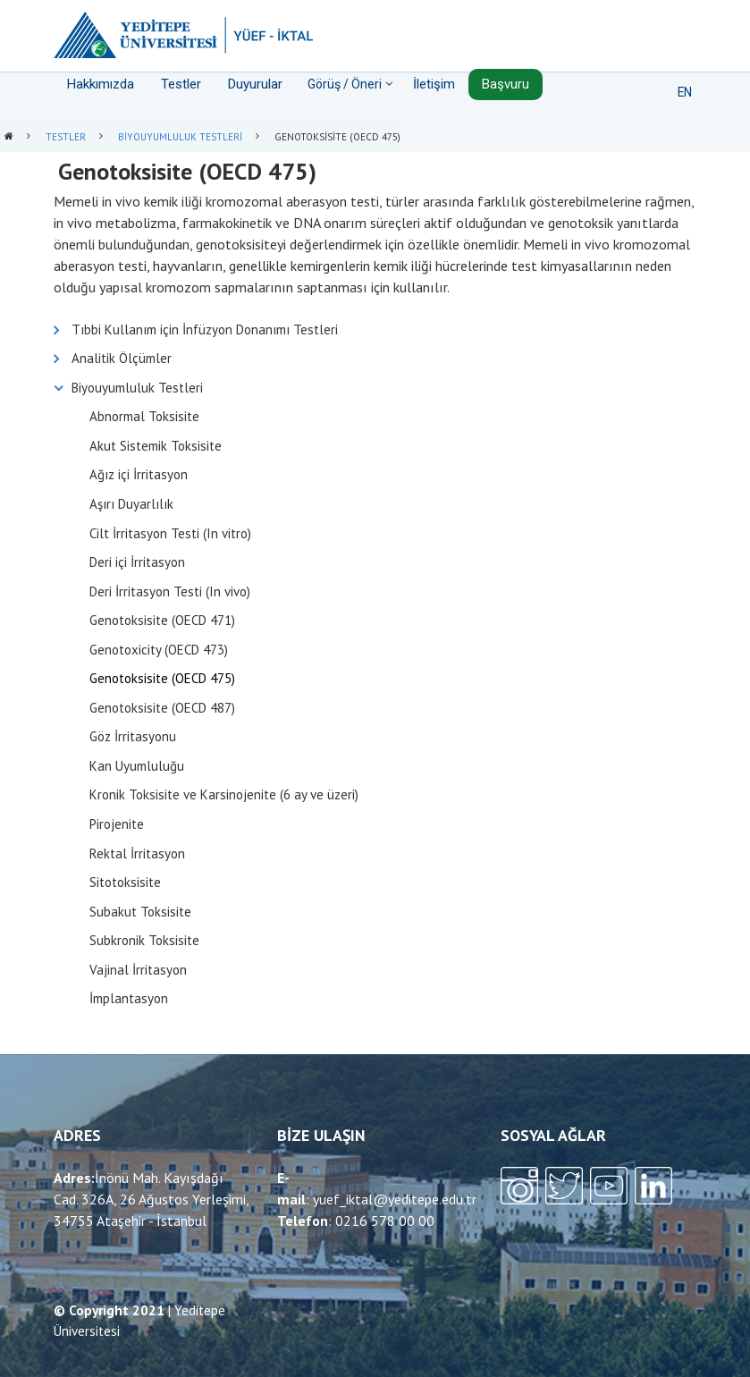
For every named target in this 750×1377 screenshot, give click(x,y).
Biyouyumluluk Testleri (180, 137)
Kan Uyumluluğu (136, 765)
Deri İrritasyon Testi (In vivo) (169, 591)
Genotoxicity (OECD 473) (158, 649)
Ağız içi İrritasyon (138, 474)
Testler (181, 84)
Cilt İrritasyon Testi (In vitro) (170, 533)
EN (685, 92)
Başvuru (505, 84)
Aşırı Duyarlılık (131, 503)
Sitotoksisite (125, 882)
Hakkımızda (100, 84)
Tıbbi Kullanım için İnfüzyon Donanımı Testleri (205, 329)
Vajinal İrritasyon (138, 969)
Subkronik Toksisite (144, 940)
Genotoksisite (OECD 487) (162, 707)
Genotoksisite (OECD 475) (162, 678)
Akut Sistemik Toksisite (155, 445)
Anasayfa (8, 137)
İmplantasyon (128, 998)
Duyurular (255, 84)
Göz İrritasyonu (132, 736)
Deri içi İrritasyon (137, 561)
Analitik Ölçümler (122, 358)
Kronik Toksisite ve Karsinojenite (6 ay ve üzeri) (223, 794)
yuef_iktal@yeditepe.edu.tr (394, 1199)
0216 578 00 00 (384, 1220)
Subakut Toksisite (140, 911)
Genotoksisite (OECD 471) (162, 620)
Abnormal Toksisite (144, 416)
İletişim (434, 84)
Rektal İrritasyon (137, 853)
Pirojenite (116, 823)
